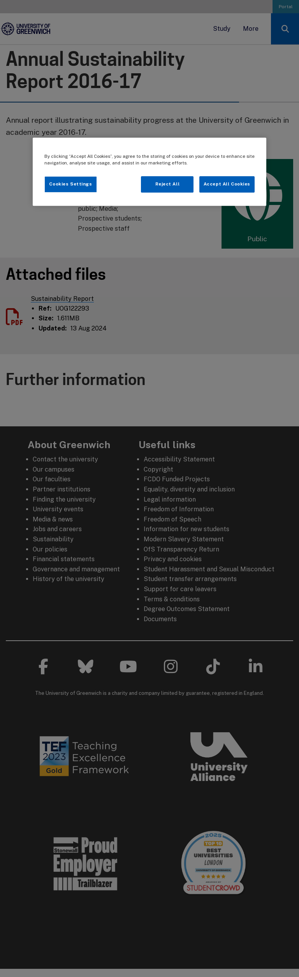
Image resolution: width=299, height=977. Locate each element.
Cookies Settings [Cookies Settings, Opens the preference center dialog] (70, 184)
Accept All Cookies (227, 184)
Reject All (167, 184)
